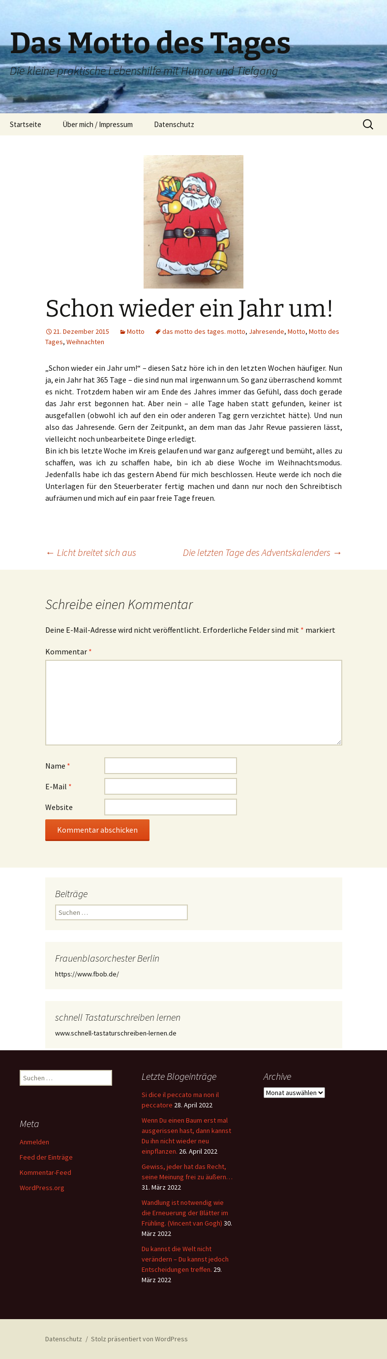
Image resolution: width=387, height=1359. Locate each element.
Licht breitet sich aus (90, 552)
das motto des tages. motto (203, 331)
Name (57, 766)
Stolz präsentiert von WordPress (139, 1338)
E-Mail (58, 786)
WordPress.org (42, 1187)
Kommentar (68, 651)
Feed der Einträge (46, 1157)
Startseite (25, 124)
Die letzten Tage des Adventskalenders (262, 552)
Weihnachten (85, 341)
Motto (136, 331)
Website (59, 807)
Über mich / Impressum (97, 124)
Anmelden (34, 1141)
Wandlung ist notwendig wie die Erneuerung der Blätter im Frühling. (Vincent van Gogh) (185, 1213)
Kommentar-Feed (45, 1172)
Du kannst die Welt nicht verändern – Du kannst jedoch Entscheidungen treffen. (185, 1259)
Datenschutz (174, 124)
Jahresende (266, 331)
